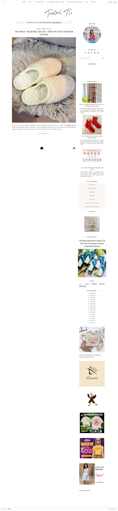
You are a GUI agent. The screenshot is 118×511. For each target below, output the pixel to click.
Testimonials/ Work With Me (55, 2)
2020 (91, 305)
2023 (91, 299)
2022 (91, 301)
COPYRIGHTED (112, 509)
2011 (91, 322)
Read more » (43, 133)
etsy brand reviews (92, 206)
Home (24, 2)
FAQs (86, 2)
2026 (91, 293)
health (92, 199)
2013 (91, 318)
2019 (91, 307)
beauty (92, 195)
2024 (91, 297)
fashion (92, 192)
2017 (91, 310)
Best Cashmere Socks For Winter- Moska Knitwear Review (92, 137)
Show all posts (56, 22)
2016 (91, 312)
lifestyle (92, 184)
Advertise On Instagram (74, 2)
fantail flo (5, 509)
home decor (92, 188)
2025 (91, 295)
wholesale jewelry (84, 490)
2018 (91, 309)
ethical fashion (92, 203)
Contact (93, 2)
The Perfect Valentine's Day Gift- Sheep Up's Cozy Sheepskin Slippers (44, 33)
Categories (38, 2)
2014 (91, 316)
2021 (91, 303)
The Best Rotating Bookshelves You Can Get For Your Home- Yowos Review (92, 105)
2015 (91, 314)
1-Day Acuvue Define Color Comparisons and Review (91, 168)
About (30, 2)
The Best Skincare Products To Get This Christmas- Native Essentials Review (92, 243)
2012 (91, 320)
